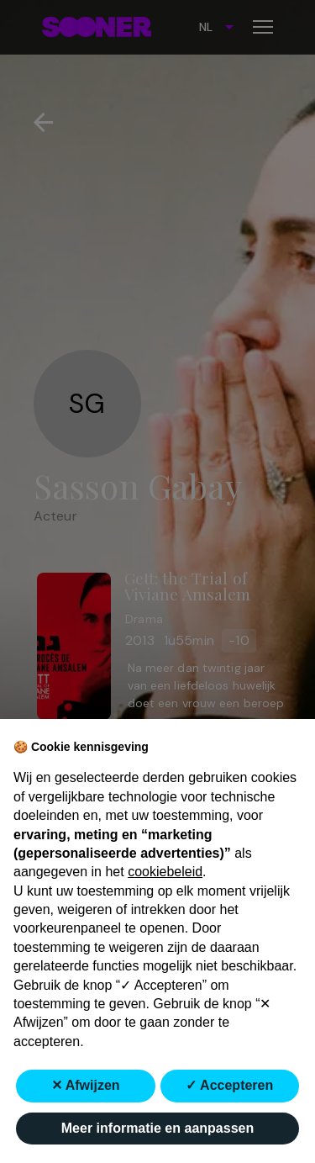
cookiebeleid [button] (165, 871)
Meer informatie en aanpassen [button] (157, 1128)
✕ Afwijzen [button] (85, 1085)
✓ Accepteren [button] (229, 1085)
